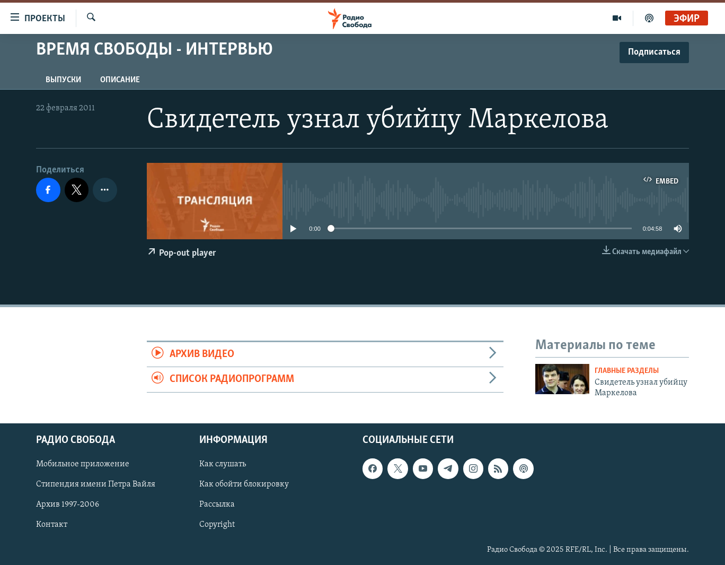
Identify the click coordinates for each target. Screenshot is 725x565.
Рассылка (217, 504)
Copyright (217, 524)
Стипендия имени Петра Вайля (95, 484)
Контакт (51, 524)
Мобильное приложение (82, 464)
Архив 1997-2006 (67, 504)
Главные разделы (627, 371)
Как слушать (222, 464)
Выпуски (63, 80)
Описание (120, 80)
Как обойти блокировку (244, 484)
